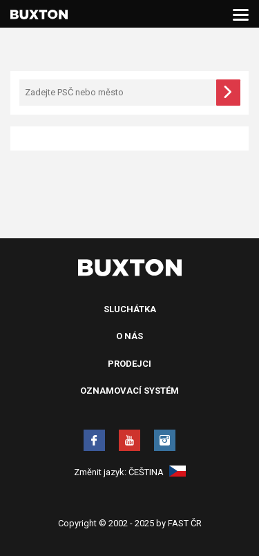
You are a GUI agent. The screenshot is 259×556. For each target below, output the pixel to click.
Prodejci (129, 363)
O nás (129, 336)
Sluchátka (130, 309)
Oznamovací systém (129, 390)
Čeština (157, 472)
